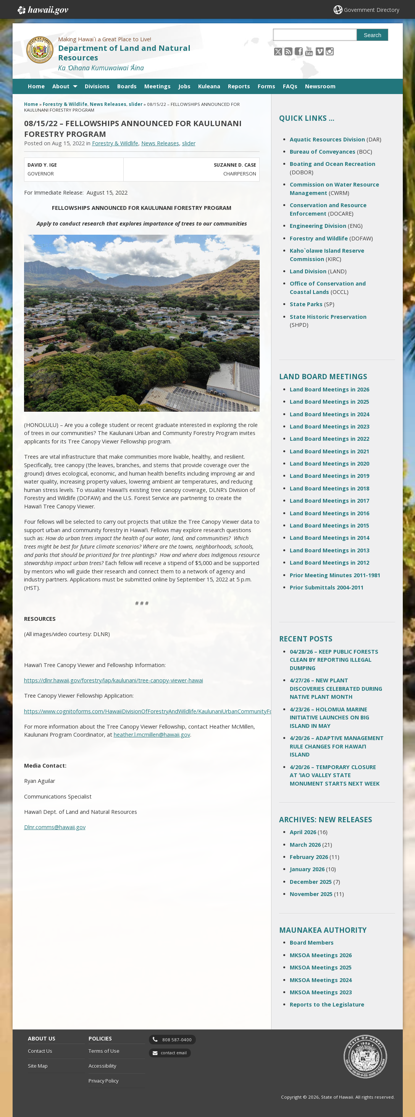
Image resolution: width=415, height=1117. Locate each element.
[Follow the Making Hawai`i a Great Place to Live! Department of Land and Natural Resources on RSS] (288, 51)
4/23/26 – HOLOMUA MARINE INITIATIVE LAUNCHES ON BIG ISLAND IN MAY (329, 717)
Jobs (184, 86)
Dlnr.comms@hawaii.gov (55, 827)
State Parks (306, 304)
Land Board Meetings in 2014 (329, 537)
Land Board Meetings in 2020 (329, 463)
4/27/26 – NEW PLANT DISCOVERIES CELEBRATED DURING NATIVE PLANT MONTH (336, 688)
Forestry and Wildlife (319, 238)
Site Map (38, 1065)
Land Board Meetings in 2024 (329, 414)
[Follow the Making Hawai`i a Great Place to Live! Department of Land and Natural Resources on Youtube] (309, 51)
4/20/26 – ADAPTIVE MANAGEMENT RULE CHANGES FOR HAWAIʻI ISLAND (337, 746)
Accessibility (102, 1065)
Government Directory (371, 9)
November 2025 (311, 894)
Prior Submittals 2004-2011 (326, 587)
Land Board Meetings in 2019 (329, 475)
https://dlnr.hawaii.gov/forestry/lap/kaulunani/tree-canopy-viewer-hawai (113, 680)
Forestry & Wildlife (65, 104)
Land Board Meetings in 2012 (329, 562)
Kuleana (209, 86)
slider (135, 104)
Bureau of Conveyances (322, 151)
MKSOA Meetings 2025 (321, 967)
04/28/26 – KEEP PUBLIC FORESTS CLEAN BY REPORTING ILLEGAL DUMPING (334, 660)
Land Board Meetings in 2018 (329, 488)
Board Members (312, 942)
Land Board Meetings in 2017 (329, 500)
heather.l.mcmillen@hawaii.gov (152, 734)
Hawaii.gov (42, 10)
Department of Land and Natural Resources (124, 52)
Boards (127, 86)
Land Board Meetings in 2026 (329, 389)
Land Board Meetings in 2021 (329, 451)
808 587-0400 (177, 1039)
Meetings (157, 86)
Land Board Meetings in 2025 (329, 401)
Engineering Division (318, 225)
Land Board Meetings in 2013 (329, 550)
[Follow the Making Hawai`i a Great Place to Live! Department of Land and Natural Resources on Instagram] (330, 51)
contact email (174, 1052)
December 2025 (311, 881)
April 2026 (303, 832)
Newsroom (320, 86)
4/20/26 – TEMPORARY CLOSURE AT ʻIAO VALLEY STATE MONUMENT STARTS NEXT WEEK (334, 775)
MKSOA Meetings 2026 (321, 955)
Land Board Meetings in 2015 (329, 525)
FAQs (290, 86)
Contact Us (40, 1050)
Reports (239, 86)
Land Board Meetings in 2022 (329, 438)
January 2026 (307, 869)
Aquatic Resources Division (327, 139)
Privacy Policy (103, 1080)
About (60, 86)
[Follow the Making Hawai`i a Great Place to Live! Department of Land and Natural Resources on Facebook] (299, 51)
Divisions (97, 86)
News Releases (108, 104)
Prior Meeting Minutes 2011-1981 (335, 575)
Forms (266, 86)
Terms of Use (104, 1050)
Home (36, 86)
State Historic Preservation (328, 316)
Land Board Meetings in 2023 (329, 426)
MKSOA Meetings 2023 (321, 992)
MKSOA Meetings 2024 (321, 980)
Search (372, 35)
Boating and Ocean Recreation (332, 163)
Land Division (308, 271)
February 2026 (309, 856)
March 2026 (305, 844)
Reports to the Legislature (327, 1004)
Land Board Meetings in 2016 (329, 513)
